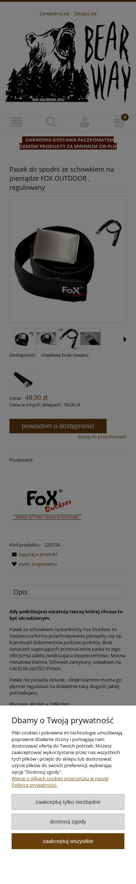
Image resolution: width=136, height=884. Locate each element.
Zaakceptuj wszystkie (68, 841)
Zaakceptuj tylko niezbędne (68, 802)
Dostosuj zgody (68, 821)
